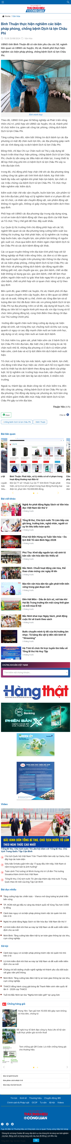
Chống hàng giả (16, 1003)
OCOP (34, 1102)
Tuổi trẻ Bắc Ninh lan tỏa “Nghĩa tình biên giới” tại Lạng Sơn (32, 995)
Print (6, 414)
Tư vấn (43, 1102)
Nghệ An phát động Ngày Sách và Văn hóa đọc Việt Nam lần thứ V (35, 921)
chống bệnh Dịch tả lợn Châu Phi (17, 422)
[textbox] (36, 672)
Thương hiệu (35, 1098)
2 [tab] (37, 493)
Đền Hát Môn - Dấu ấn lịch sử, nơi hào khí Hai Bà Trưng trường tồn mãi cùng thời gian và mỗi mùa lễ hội (45, 602)
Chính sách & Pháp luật (18, 1102)
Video (4, 804)
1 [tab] (33, 493)
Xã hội (4, 946)
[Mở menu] (2, 2)
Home (6, 16)
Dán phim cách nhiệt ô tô (13, 1080)
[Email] (12, 1124)
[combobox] (35, 673)
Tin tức (13, 1098)
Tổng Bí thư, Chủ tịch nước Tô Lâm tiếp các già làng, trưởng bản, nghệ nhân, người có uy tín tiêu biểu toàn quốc (45, 523)
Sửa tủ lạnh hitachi (10, 1076)
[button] (68, 2)
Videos (61, 1102)
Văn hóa (16, 16)
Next (58, 492)
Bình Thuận (40, 422)
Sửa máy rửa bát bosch (12, 1085)
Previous (12, 492)
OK (36, 1140)
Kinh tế (23, 1098)
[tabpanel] (37, 465)
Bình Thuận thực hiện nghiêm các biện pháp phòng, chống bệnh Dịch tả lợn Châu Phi (34, 28)
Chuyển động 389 (52, 1098)
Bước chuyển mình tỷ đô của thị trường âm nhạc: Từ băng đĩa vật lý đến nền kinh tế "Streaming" (45, 634)
